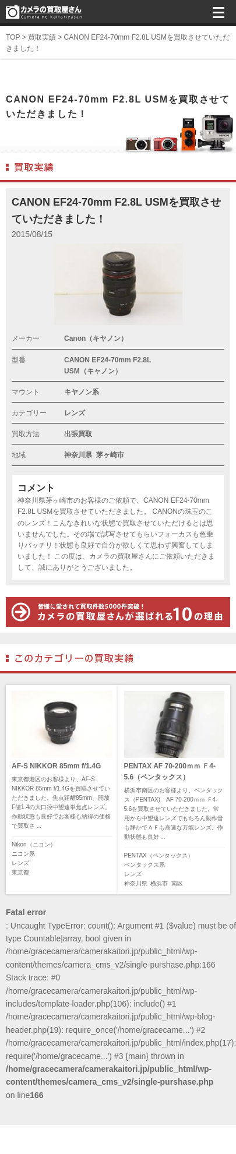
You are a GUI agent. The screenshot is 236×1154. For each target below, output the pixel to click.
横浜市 (159, 883)
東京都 (20, 872)
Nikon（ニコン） (34, 844)
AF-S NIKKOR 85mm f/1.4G (56, 766)
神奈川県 (78, 455)
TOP (13, 37)
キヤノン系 (81, 392)
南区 (177, 883)
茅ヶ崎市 (110, 455)
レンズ (74, 413)
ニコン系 (23, 853)
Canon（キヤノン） (96, 338)
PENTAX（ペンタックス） (158, 855)
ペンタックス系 (144, 865)
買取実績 (42, 37)
